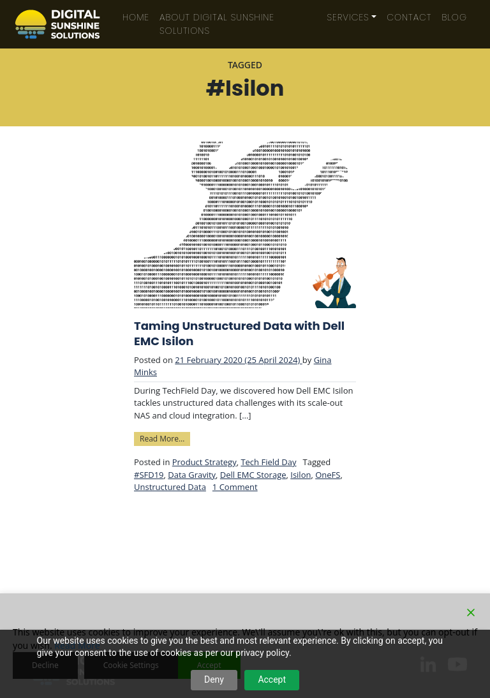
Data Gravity (192, 474)
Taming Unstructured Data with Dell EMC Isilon (239, 333)
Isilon (300, 474)
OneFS (327, 474)
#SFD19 (149, 474)
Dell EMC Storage (253, 474)
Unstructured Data (170, 487)
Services (348, 17)
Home (135, 17)
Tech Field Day (268, 462)
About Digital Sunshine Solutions (217, 24)
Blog (454, 17)
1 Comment (235, 487)
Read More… (165, 438)
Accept (272, 679)
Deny (214, 679)
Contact (409, 17)
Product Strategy (204, 462)
